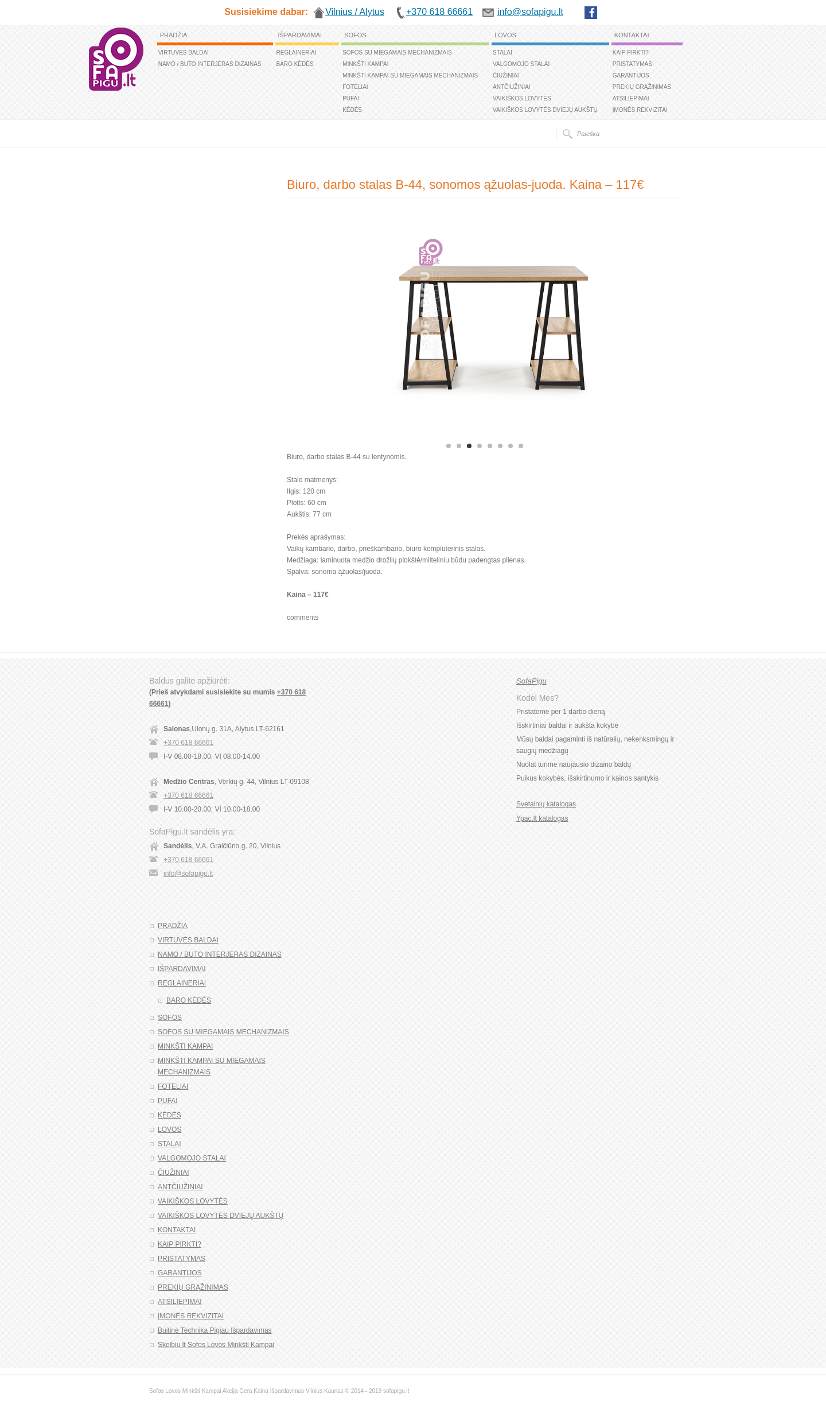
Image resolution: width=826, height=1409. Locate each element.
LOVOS (505, 35)
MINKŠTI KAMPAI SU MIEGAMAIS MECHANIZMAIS (410, 75)
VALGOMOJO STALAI (521, 64)
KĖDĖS (352, 110)
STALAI (502, 52)
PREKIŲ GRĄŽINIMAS (642, 87)
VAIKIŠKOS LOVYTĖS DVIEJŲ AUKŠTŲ (545, 110)
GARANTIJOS (631, 75)
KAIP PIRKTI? (631, 52)
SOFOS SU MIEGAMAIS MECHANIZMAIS (397, 52)
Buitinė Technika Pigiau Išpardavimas (215, 1330)
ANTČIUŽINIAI (512, 87)
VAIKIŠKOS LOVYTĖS (522, 98)
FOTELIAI (355, 87)
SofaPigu (531, 681)
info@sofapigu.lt (188, 874)
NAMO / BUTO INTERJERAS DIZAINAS (210, 64)
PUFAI (350, 98)
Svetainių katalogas (546, 804)
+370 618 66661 (188, 743)
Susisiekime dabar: (266, 12)
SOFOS (355, 35)
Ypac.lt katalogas (542, 818)
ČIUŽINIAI (506, 75)
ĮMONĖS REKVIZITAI (640, 110)
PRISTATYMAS (632, 64)
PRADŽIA (174, 35)
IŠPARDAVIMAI (300, 35)
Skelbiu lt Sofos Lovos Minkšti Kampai (216, 1345)
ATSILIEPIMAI (631, 98)
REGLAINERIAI (296, 52)
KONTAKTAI (631, 35)
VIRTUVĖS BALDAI (183, 52)
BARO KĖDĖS (295, 64)
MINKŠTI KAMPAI (365, 64)
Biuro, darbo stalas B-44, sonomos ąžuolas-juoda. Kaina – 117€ (465, 184)
